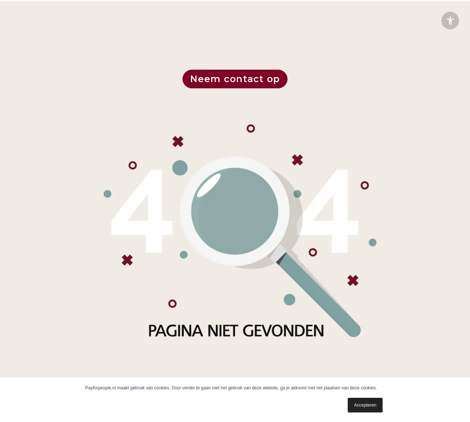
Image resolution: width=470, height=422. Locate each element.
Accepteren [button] (365, 405)
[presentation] (235, 211)
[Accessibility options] (450, 20)
